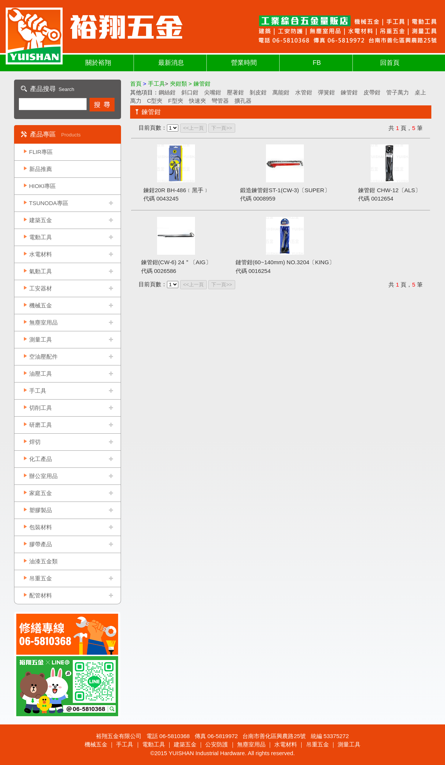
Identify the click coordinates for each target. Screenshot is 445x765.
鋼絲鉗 (167, 92)
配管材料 (40, 595)
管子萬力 (397, 92)
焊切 (35, 442)
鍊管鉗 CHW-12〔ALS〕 (389, 190)
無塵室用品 (43, 322)
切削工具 (40, 407)
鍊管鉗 (349, 92)
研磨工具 (40, 425)
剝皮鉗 (258, 92)
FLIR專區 (41, 152)
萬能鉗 (280, 92)
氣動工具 (40, 271)
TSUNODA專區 (48, 203)
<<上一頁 (193, 128)
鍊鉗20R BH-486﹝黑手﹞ (176, 190)
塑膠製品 (40, 510)
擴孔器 (243, 100)
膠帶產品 (40, 544)
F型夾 (175, 100)
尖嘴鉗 (212, 92)
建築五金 (40, 220)
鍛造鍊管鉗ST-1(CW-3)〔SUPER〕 (285, 190)
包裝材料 (40, 527)
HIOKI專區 (42, 186)
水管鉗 (303, 92)
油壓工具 (40, 373)
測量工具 (40, 339)
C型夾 (155, 100)
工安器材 (40, 288)
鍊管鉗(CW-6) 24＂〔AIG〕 (176, 262)
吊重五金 (40, 578)
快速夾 (197, 100)
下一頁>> (221, 128)
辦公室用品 (43, 476)
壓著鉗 (235, 92)
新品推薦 (40, 169)
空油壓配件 (43, 356)
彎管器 (220, 100)
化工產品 (40, 459)
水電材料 (40, 254)
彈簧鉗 (326, 92)
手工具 (37, 390)
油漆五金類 (43, 561)
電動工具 (40, 237)
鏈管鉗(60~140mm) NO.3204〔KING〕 (285, 262)
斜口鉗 (189, 92)
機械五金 (40, 305)
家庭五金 (40, 493)
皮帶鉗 (372, 92)
